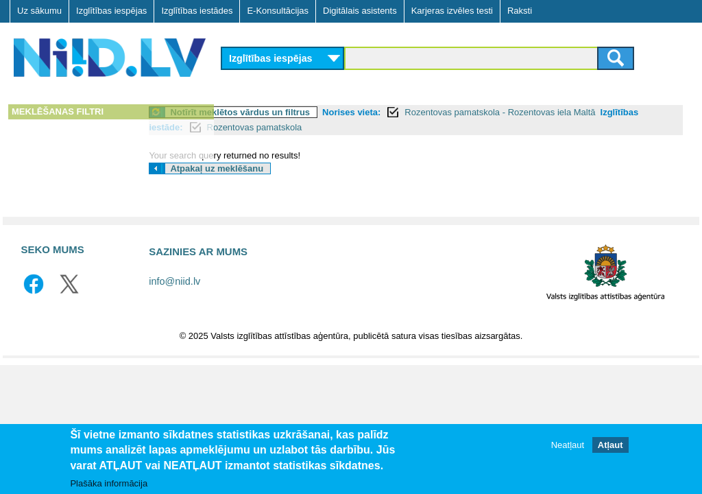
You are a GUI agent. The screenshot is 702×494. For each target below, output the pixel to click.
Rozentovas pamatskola (397, 127)
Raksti (519, 10)
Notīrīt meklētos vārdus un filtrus (316, 112)
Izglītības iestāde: (289, 127)
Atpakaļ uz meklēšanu (292, 168)
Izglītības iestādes (196, 10)
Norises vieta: (427, 112)
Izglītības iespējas (111, 10)
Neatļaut (567, 445)
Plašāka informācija (108, 483)
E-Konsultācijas (277, 10)
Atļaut (610, 445)
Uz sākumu (39, 10)
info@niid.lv (174, 281)
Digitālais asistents (360, 10)
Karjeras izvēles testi (452, 10)
